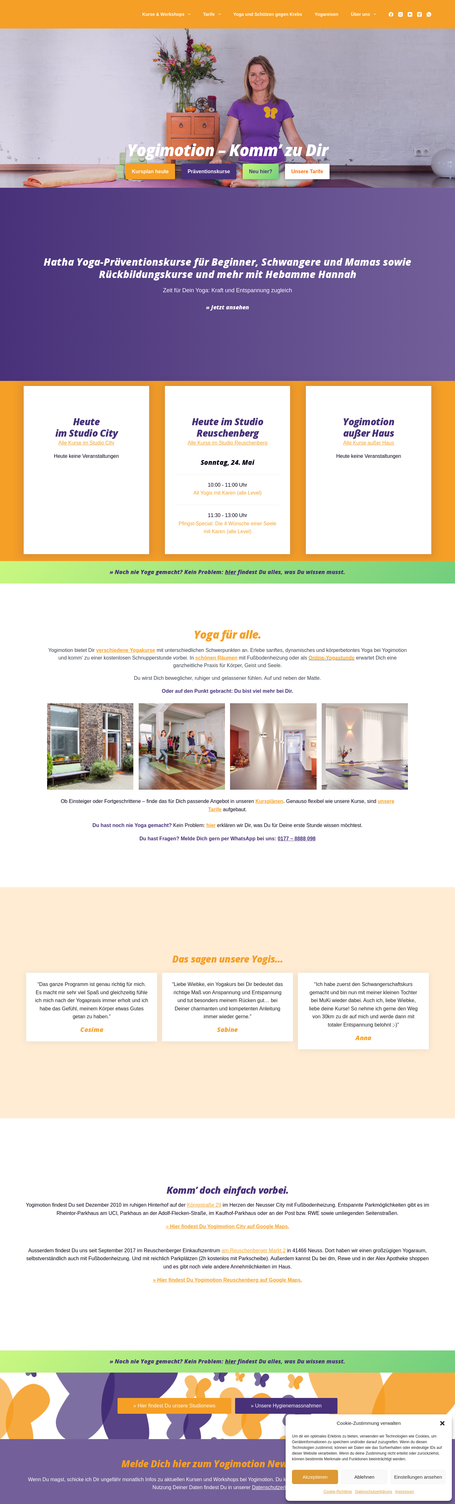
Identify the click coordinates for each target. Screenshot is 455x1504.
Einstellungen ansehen (418, 1477)
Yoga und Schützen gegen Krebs (268, 14)
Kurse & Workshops (167, 14)
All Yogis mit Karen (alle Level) (227, 1184)
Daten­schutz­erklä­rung (373, 1491)
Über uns (365, 14)
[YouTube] (410, 14)
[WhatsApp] (429, 14)
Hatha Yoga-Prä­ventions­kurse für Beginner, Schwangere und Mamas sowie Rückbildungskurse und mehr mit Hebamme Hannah (227, 1030)
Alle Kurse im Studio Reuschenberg (228, 1131)
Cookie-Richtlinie (338, 1491)
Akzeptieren (314, 1477)
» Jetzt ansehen (227, 1069)
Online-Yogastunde (253, 1346)
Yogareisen (326, 14)
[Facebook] (391, 14)
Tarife (213, 14)
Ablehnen (364, 1477)
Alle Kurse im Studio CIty (86, 1131)
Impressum (404, 1491)
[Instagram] (400, 14)
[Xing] (419, 14)
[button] (442, 1423)
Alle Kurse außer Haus (368, 1131)
